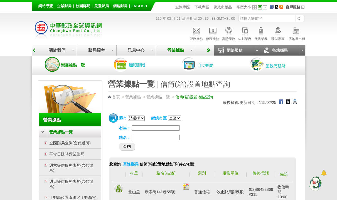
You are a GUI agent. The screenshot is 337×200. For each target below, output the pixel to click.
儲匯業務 (212, 33)
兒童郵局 (101, 6)
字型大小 (244, 7)
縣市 (123, 118)
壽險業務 (228, 33)
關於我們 (57, 50)
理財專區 (278, 33)
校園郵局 (83, 6)
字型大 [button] (265, 7)
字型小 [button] (254, 7)
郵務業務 (196, 33)
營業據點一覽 (69, 64)
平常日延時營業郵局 (66, 154)
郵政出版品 (223, 7)
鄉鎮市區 (159, 118)
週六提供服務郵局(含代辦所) (71, 167)
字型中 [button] (260, 7)
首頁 (116, 97)
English (139, 6)
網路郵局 (120, 6)
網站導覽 (45, 6)
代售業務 (261, 33)
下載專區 (202, 7)
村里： (125, 128)
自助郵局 (205, 64)
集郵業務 (245, 33)
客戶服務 (297, 9)
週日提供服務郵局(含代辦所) (71, 184)
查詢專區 (182, 7)
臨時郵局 (137, 64)
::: (35, 5)
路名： (125, 137)
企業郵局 (64, 6)
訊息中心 (136, 50)
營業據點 (175, 50)
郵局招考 (96, 50)
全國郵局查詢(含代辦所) (70, 143)
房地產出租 (297, 33)
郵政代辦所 (273, 64)
